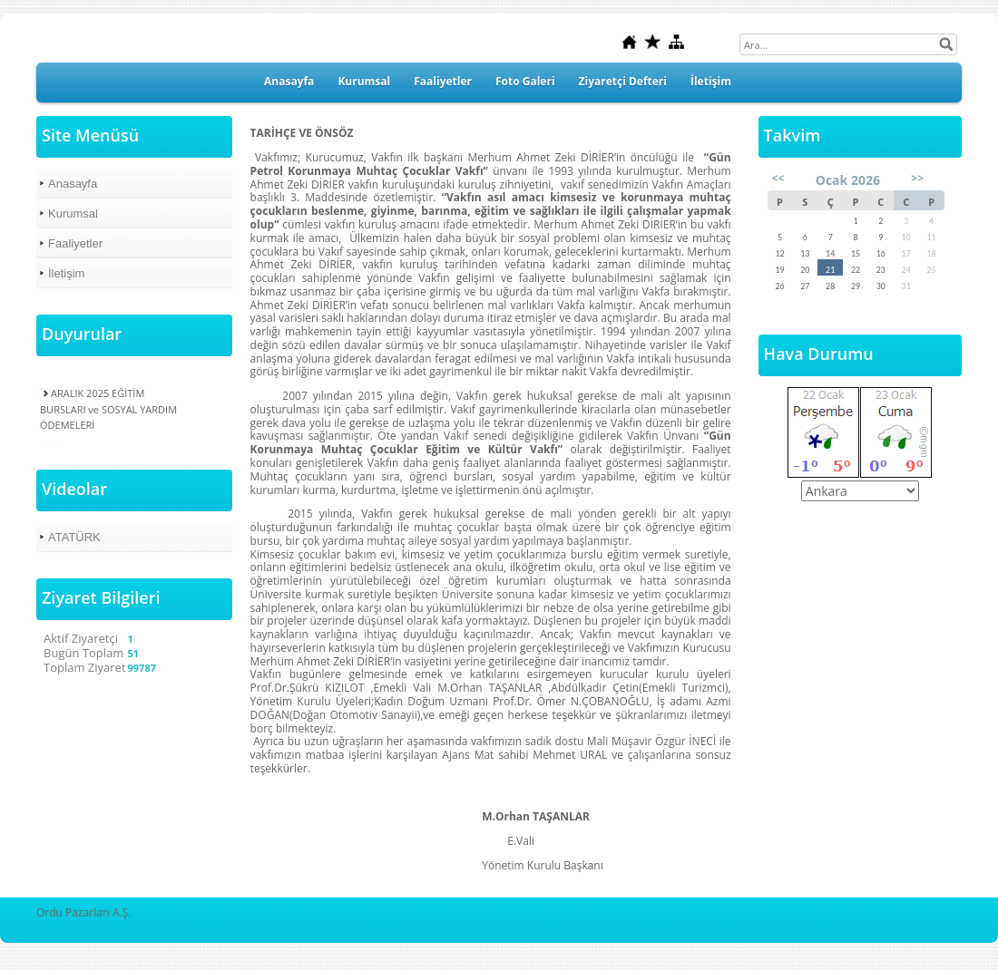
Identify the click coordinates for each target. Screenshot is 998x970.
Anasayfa (289, 81)
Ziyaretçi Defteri (623, 81)
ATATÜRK (74, 537)
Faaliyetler (443, 81)
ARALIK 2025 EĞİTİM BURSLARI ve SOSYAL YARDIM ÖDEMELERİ (108, 408)
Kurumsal (364, 81)
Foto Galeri (525, 81)
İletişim (710, 81)
